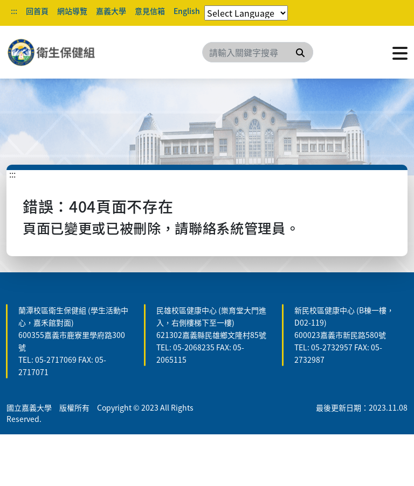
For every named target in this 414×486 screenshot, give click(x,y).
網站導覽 (72, 10)
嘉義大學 (111, 10)
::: (14, 10)
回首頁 (37, 10)
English (187, 10)
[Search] (257, 52)
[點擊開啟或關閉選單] (400, 52)
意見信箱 (150, 10)
